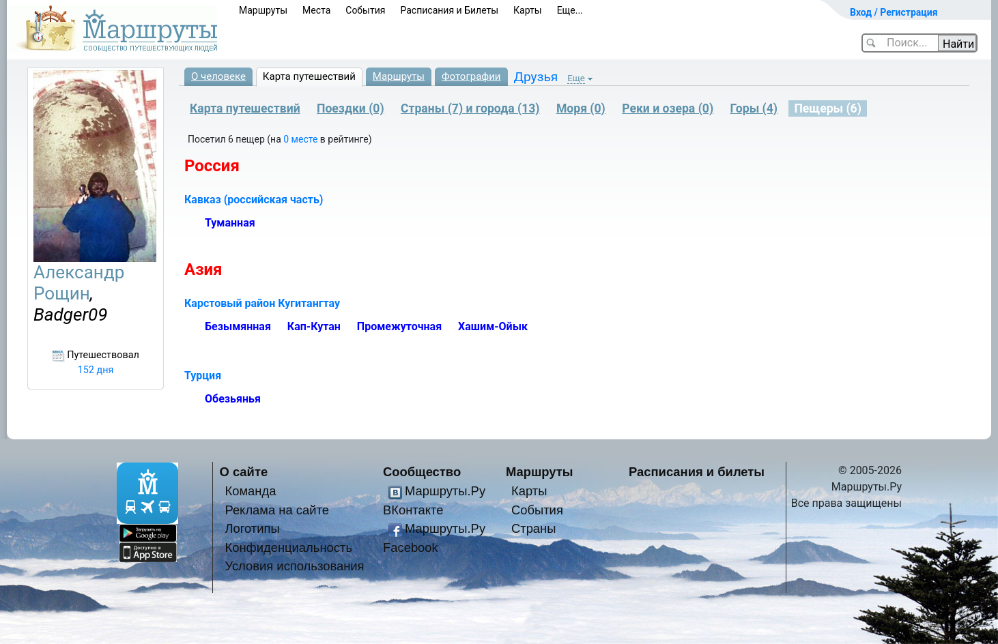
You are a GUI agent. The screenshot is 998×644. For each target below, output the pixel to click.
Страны (533, 528)
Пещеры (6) (827, 108)
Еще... (570, 10)
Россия (212, 165)
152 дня (96, 370)
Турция (202, 375)
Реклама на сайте (277, 510)
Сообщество (422, 472)
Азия (203, 269)
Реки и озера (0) (667, 108)
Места (316, 10)
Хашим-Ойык (493, 326)
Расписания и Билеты (449, 10)
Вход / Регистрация (894, 12)
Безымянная (238, 326)
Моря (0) (580, 108)
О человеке (218, 76)
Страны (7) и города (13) (470, 108)
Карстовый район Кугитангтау (262, 303)
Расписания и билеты (697, 472)
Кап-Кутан (314, 326)
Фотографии (471, 76)
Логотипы (252, 528)
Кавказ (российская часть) (253, 199)
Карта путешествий (309, 76)
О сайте (244, 472)
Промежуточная (399, 326)
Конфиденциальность (288, 547)
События (365, 10)
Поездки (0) (350, 108)
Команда (250, 491)
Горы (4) (754, 108)
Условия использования (294, 566)
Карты (527, 10)
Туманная (230, 222)
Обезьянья (233, 398)
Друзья (536, 77)
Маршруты (263, 10)
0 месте (301, 139)
